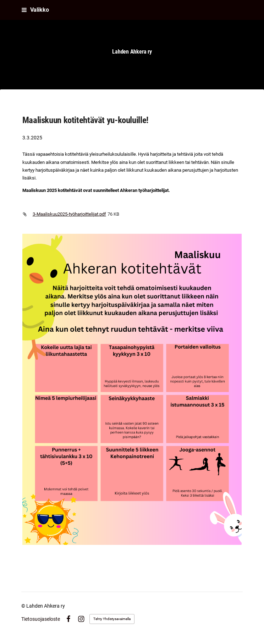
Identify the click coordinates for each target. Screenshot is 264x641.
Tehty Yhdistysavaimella (112, 619)
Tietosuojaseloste (40, 619)
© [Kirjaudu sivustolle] (23, 606)
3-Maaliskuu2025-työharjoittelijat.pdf (69, 214)
